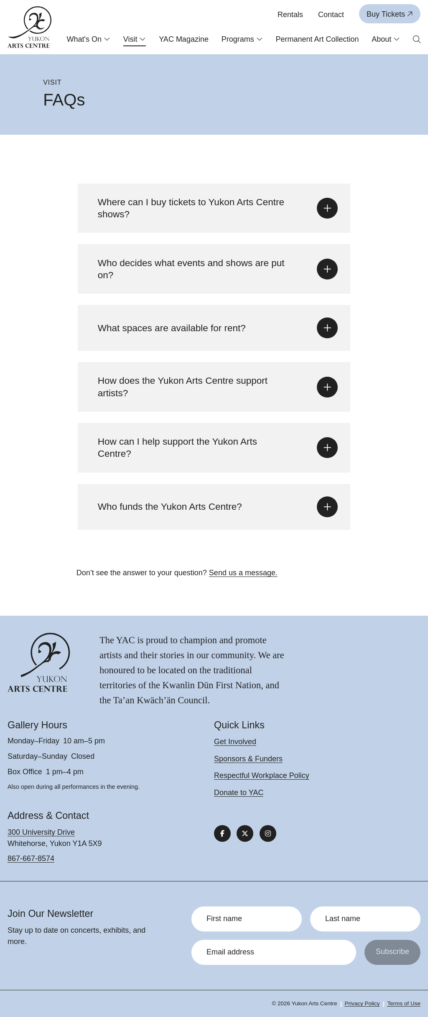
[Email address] (273, 952)
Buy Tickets (390, 14)
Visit (134, 39)
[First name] (246, 918)
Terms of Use (403, 1003)
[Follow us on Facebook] (222, 833)
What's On (88, 39)
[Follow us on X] (245, 833)
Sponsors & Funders (248, 759)
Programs (242, 39)
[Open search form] (416, 39)
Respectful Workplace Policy (261, 775)
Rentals (290, 14)
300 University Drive (41, 832)
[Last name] (365, 918)
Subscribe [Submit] (392, 951)
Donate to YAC (238, 792)
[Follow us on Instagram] (268, 833)
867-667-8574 (31, 858)
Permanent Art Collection (317, 39)
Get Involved (235, 742)
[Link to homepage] (30, 27)
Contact (331, 14)
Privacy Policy (362, 1003)
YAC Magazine (184, 39)
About (386, 39)
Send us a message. (243, 573)
